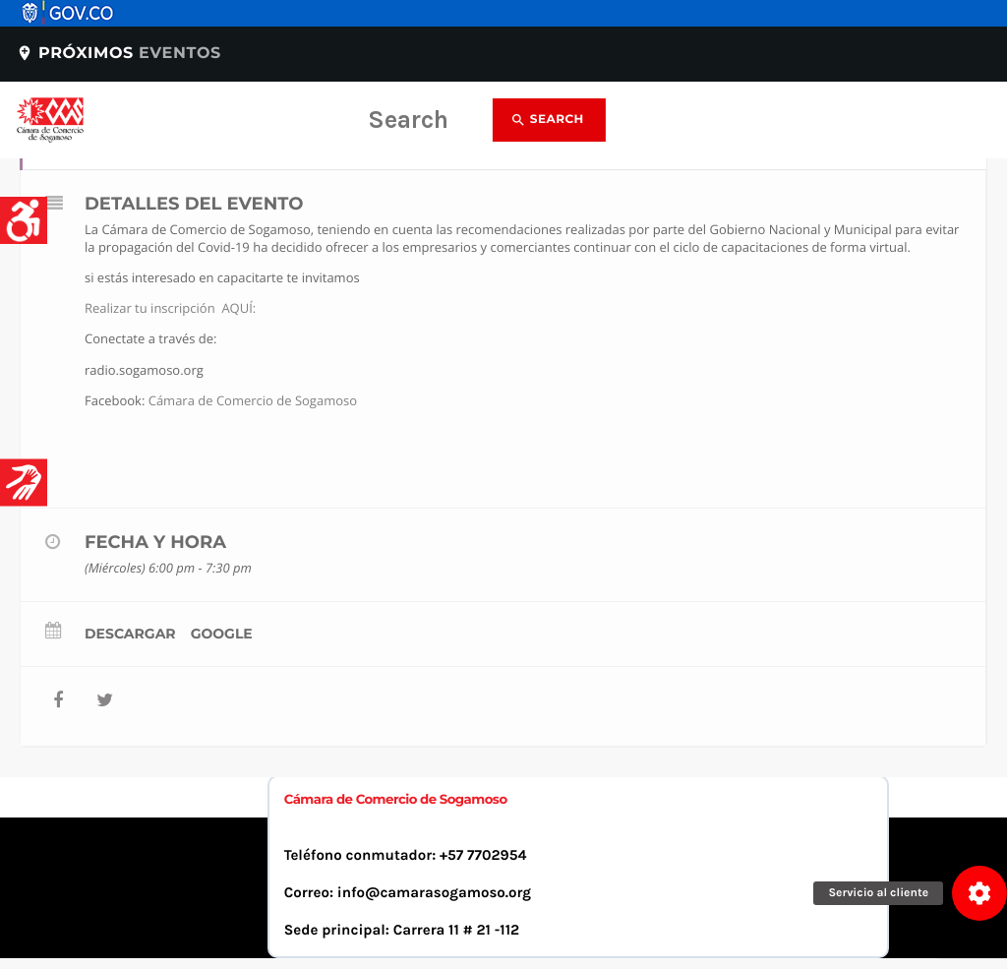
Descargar (130, 633)
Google (222, 633)
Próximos (118, 53)
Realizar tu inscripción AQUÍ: (170, 308)
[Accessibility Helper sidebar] (23, 220)
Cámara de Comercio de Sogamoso (252, 400)
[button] (979, 893)
